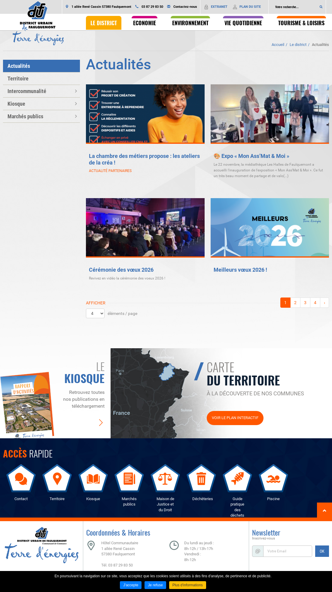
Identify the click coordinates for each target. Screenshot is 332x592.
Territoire (18, 78)
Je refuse (155, 585)
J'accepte (130, 585)
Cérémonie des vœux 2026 (121, 270)
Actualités (320, 44)
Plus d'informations (187, 585)
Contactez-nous (185, 7)
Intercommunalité (27, 91)
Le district (298, 44)
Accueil (278, 44)
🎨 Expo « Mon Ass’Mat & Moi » (251, 156)
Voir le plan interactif (235, 417)
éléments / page (122, 313)
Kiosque (16, 104)
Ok (321, 6)
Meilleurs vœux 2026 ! (240, 270)
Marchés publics (25, 116)
